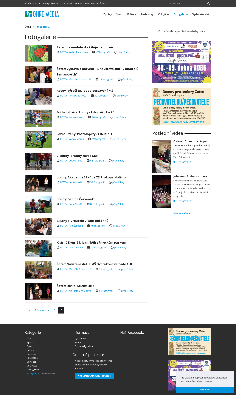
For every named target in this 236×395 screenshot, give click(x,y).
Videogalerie (33, 369)
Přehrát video (182, 162)
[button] (213, 381)
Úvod (28, 27)
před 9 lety (124, 52)
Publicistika (32, 357)
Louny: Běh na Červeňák (75, 199)
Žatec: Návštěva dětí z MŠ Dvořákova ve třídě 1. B (94, 264)
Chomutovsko (67, 3)
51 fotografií (97, 160)
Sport (119, 14)
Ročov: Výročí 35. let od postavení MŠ (85, 91)
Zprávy (107, 14)
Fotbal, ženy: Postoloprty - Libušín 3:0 (85, 134)
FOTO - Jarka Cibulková (73, 95)
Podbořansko (91, 3)
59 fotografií (97, 182)
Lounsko (79, 3)
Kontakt (78, 342)
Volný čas (163, 14)
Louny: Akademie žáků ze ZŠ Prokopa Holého (91, 177)
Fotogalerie (181, 14)
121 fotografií (98, 247)
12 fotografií (106, 79)
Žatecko (103, 3)
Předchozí (42, 310)
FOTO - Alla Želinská (71, 225)
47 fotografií (103, 52)
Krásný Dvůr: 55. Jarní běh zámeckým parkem (91, 242)
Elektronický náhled (84, 346)
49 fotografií (98, 225)
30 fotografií (102, 95)
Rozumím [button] (205, 389)
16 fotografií (106, 269)
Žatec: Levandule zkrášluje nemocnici (86, 47)
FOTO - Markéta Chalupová (75, 79)
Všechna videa (181, 213)
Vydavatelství (200, 14)
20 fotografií (99, 117)
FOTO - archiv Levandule (74, 52)
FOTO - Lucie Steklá (71, 160)
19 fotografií (99, 139)
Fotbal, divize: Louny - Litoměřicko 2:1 (86, 112)
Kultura (131, 14)
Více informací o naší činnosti (94, 375)
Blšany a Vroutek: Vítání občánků (82, 221)
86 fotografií (97, 204)
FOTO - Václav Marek (72, 117)
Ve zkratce (32, 365)
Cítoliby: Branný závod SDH (78, 156)
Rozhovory (147, 14)
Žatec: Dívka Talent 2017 (75, 286)
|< (28, 310)
